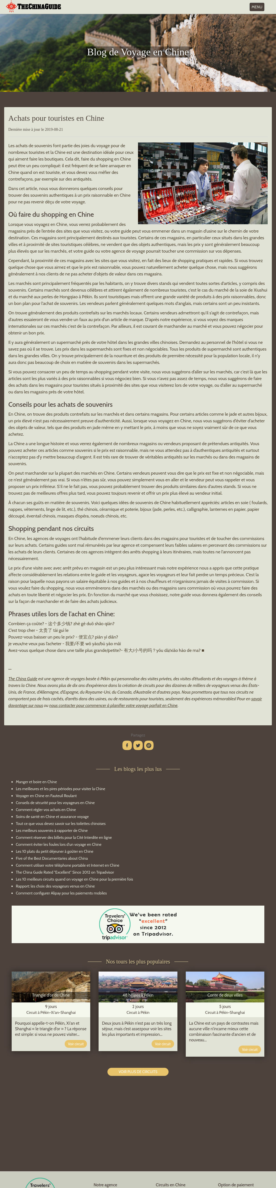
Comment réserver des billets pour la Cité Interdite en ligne (64, 837)
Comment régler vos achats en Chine (46, 809)
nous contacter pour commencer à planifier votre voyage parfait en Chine (113, 705)
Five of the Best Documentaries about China (52, 858)
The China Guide (22, 678)
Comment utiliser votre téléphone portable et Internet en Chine (67, 865)
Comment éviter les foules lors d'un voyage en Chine (58, 844)
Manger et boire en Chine (36, 781)
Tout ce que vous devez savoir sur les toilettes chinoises (61, 823)
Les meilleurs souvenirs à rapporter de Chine (52, 830)
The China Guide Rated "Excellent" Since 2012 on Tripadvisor (65, 872)
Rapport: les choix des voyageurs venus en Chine (55, 886)
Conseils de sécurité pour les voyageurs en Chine (55, 802)
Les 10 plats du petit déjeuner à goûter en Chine (54, 851)
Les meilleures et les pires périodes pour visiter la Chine (60, 788)
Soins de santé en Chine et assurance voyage (52, 816)
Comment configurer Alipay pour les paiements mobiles (61, 893)
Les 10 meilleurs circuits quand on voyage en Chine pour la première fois (74, 879)
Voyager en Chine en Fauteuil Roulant (46, 795)
